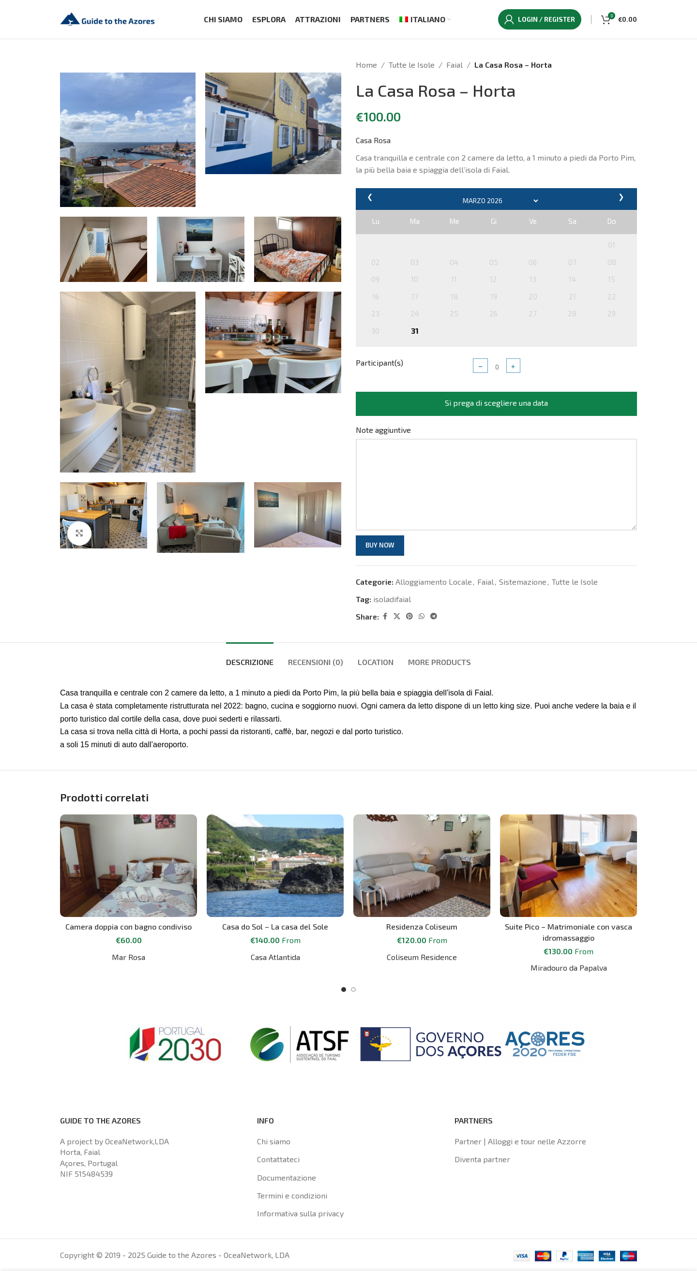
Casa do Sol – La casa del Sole (275, 926)
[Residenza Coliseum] (421, 865)
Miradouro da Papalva (568, 967)
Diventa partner (482, 1159)
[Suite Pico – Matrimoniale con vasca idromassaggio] (568, 865)
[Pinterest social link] (409, 616)
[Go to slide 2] (353, 989)
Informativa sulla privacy (300, 1213)
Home (366, 64)
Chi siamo (273, 1141)
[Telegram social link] (433, 616)
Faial (454, 64)
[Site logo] (108, 18)
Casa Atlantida (275, 956)
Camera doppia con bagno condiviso (128, 926)
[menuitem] (425, 19)
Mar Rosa (128, 956)
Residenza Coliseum (421, 926)
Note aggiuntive (383, 429)
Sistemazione (522, 581)
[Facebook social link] (385, 616)
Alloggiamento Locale (433, 581)
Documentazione (286, 1177)
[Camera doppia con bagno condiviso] (128, 865)
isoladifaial (392, 599)
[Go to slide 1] (343, 989)
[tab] (249, 657)
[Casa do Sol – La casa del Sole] (275, 865)
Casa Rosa (373, 140)
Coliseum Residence (422, 956)
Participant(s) (379, 362)
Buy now (379, 545)
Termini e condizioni (292, 1195)
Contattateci (278, 1159)
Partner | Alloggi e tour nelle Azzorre (520, 1141)
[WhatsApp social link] (421, 616)
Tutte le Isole (412, 64)
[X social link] (397, 616)
